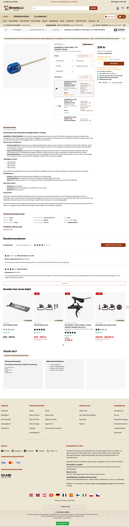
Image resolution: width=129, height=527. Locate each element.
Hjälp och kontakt (10, 2)
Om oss (116, 415)
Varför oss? (83, 411)
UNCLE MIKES (37, 323)
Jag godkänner (62, 523)
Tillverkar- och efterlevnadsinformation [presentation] (16, 355)
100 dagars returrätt (118, 2)
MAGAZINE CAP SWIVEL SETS (105, 325)
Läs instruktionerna (55, 364)
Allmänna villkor (58, 517)
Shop (5, 16)
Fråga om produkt (115, 82)
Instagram (17, 451)
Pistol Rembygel (98, 340)
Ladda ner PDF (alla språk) (57, 366)
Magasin (44, 21)
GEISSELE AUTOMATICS (71, 323)
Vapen (5, 21)
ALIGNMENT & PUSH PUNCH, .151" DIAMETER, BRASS (70, 86)
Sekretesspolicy (67, 517)
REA (123, 16)
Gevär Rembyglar (38, 340)
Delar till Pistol (24, 21)
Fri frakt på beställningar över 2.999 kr (64, 2)
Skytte (62, 21)
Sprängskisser (21, 16)
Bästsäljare (5, 415)
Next (127, 307)
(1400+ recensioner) (70, 25)
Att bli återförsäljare (121, 419)
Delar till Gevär (13, 21)
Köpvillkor (82, 419)
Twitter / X (52, 451)
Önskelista (123, 8)
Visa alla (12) (84, 77)
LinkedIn (40, 451)
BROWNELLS (59, 44)
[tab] (16, 355)
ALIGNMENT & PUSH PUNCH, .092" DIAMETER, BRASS (70, 121)
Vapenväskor (6, 339)
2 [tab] (65, 346)
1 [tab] (63, 346)
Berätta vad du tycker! (113, 245)
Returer (82, 424)
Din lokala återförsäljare (87, 415)
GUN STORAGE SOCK (10, 325)
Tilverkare (4, 411)
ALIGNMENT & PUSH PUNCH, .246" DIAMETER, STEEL (70, 103)
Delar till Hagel (35, 21)
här (97, 514)
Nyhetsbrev (5, 428)
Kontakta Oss (118, 411)
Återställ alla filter (83, 56)
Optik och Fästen (81, 21)
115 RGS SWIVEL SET (41, 325)
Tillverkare (40, 16)
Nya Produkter (6, 419)
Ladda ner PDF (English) (56, 370)
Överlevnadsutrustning (53, 428)
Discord (5, 451)
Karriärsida (118, 432)
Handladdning (53, 21)
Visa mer (64, 283)
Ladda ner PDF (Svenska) (57, 368)
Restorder (114, 63)
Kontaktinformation (121, 424)
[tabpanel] (18, 316)
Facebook (28, 451)
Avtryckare (67, 342)
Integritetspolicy (119, 428)
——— (98, 20)
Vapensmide (70, 21)
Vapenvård (91, 21)
